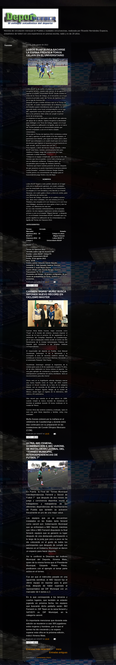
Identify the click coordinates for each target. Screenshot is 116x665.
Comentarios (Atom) (43, 657)
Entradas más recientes (38, 649)
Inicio (58, 649)
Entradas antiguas (58, 652)
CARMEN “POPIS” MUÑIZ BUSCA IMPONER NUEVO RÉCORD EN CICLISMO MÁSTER (46, 294)
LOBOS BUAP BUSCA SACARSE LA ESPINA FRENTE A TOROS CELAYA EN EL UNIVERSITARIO (45, 52)
